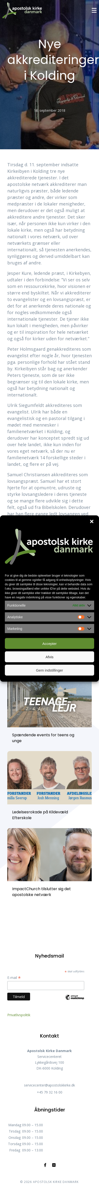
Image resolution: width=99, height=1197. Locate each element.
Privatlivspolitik (18, 1015)
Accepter (49, 643)
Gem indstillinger (49, 670)
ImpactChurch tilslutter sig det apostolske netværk (41, 891)
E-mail (14, 977)
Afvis (50, 657)
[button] (91, 521)
